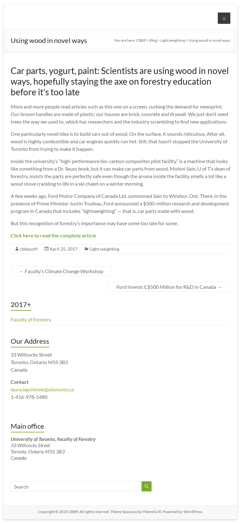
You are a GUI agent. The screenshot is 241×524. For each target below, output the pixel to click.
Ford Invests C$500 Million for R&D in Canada (169, 287)
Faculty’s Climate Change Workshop (61, 271)
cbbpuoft (29, 248)
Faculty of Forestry (31, 319)
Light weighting (104, 248)
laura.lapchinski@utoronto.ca (42, 389)
